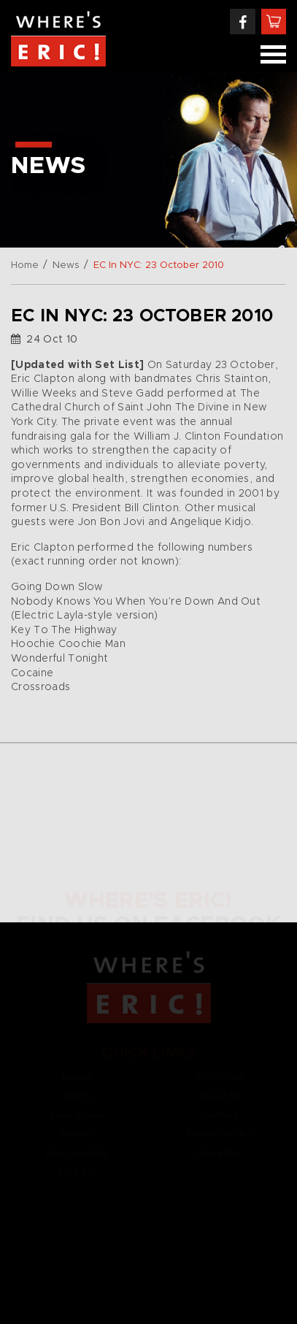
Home (25, 265)
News (66, 265)
